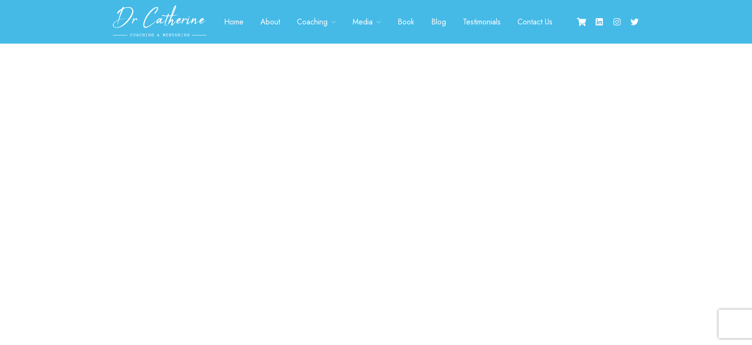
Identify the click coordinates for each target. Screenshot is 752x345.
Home (234, 21)
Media (362, 21)
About (270, 21)
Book (406, 21)
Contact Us (534, 21)
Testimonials (482, 21)
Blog (438, 21)
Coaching (312, 21)
